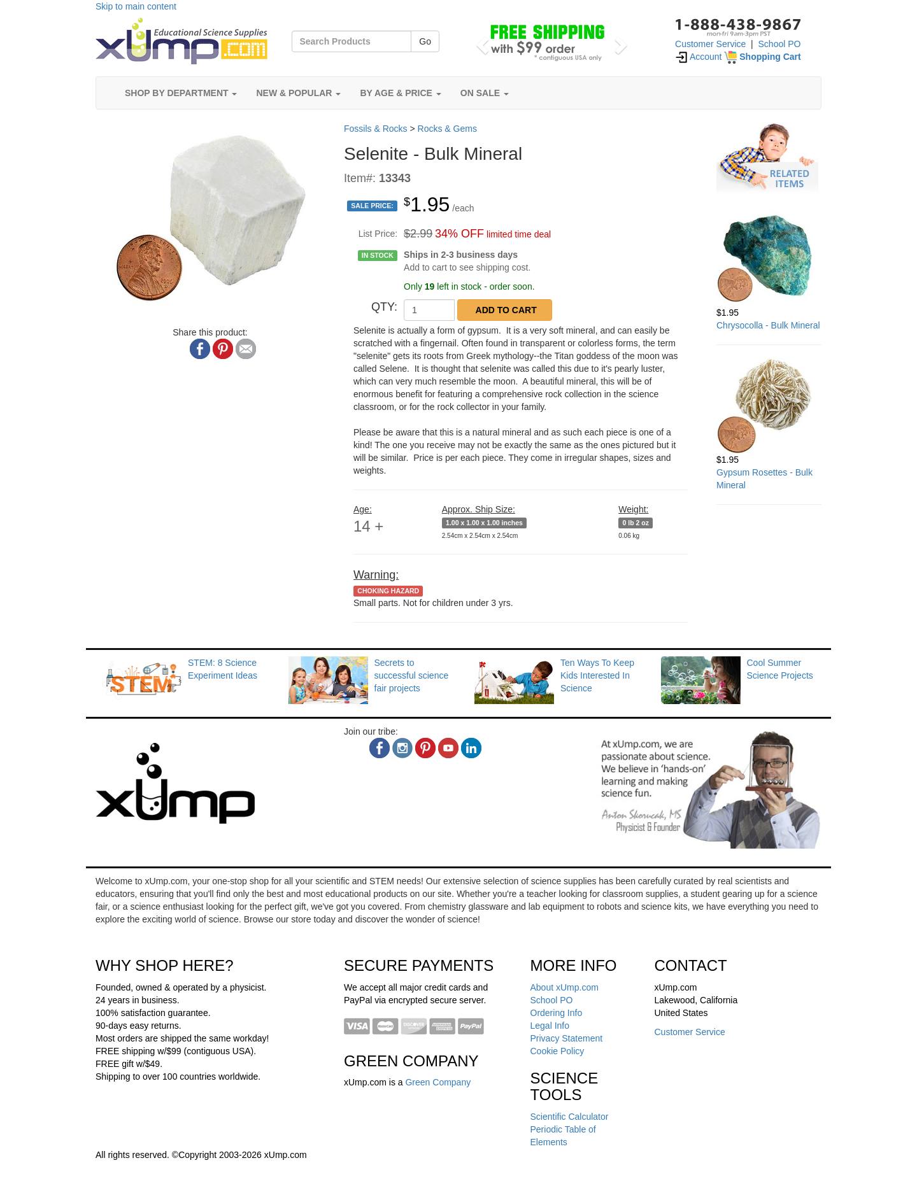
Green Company (438, 1082)
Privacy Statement (566, 1038)
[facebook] (379, 748)
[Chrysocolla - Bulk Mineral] (768, 258)
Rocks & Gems (447, 129)
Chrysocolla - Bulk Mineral (768, 325)
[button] (480, 41)
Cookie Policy (557, 1051)
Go (425, 41)
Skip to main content (136, 6)
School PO (779, 44)
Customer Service (710, 44)
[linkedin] (471, 748)
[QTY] (429, 310)
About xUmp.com (564, 987)
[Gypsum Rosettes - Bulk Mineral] (768, 405)
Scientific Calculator (569, 1117)
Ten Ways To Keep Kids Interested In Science (597, 675)
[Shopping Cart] (762, 57)
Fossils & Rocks (376, 129)
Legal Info (550, 1025)
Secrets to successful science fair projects (411, 675)
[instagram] (402, 748)
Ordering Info (556, 1013)
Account (698, 57)
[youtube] (448, 748)
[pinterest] (425, 748)
